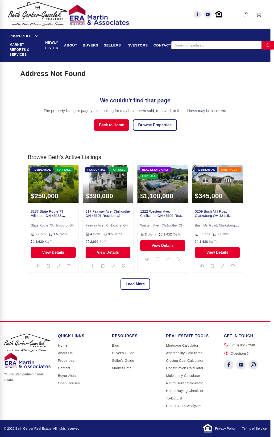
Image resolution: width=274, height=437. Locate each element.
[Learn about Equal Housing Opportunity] (218, 14)
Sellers (112, 45)
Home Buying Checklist (184, 391)
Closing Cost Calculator (184, 360)
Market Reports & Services (19, 49)
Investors (137, 45)
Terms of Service (254, 428)
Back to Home (111, 125)
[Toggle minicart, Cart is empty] (258, 14)
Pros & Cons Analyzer (183, 406)
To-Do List (174, 398)
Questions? (240, 353)
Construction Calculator (184, 368)
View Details (53, 252)
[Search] (216, 45)
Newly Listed (51, 45)
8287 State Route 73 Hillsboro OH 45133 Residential (47, 215)
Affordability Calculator (184, 353)
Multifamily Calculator (183, 376)
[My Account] (246, 14)
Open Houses (69, 383)
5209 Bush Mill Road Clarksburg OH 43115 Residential (212, 215)
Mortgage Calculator (182, 345)
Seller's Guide (123, 360)
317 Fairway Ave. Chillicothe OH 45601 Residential (108, 213)
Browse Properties (154, 125)
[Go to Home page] (68, 14)
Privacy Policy (225, 428)
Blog (115, 345)
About (70, 45)
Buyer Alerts (67, 376)
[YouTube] (208, 14)
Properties (20, 36)
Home (62, 345)
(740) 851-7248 (243, 345)
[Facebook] (197, 14)
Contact (162, 45)
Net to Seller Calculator (184, 383)
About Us (65, 353)
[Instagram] (253, 365)
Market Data (122, 368)
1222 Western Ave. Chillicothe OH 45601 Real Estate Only (161, 215)
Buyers (90, 45)
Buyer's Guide (123, 353)
